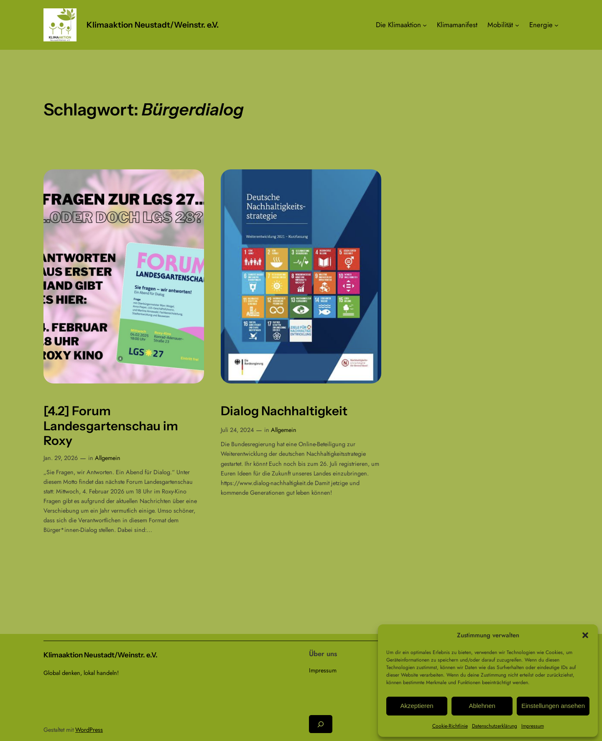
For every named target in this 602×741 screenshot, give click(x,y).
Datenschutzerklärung (494, 726)
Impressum (532, 726)
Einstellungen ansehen (553, 705)
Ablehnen (482, 705)
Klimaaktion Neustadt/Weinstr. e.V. (153, 25)
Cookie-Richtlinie (450, 726)
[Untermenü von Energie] (556, 25)
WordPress (89, 730)
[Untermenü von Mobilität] (517, 25)
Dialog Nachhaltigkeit (284, 411)
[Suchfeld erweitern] (320, 724)
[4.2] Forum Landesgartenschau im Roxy (110, 426)
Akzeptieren (416, 705)
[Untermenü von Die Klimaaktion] (425, 25)
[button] (585, 635)
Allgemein (107, 458)
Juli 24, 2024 (237, 430)
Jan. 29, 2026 (60, 458)
